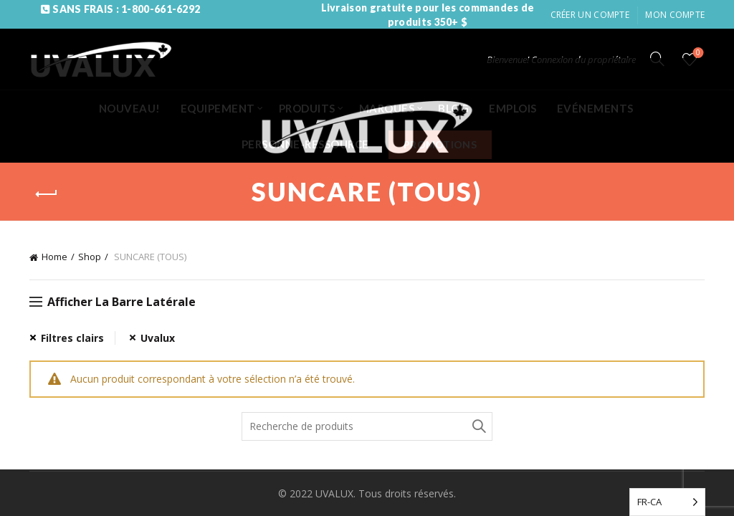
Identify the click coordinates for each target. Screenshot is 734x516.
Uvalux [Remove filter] (157, 338)
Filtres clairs (72, 338)
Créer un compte (590, 15)
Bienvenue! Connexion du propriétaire (561, 59)
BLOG (453, 108)
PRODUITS (307, 108)
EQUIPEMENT (218, 108)
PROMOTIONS (440, 144)
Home (54, 256)
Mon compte (675, 15)
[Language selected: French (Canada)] (667, 502)
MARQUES (387, 108)
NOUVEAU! (130, 108)
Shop (89, 256)
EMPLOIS (513, 108)
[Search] (657, 59)
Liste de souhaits (697, 53)
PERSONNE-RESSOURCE (305, 144)
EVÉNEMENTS (595, 108)
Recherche (478, 426)
